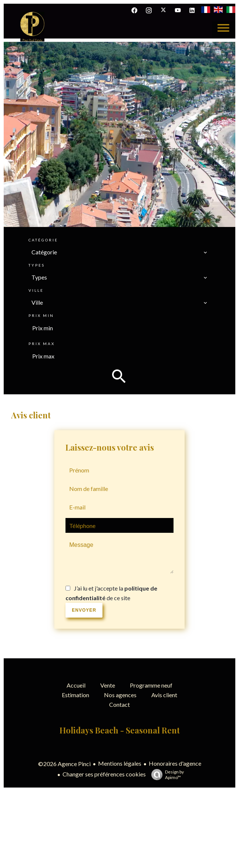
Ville (36, 290)
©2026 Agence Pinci (64, 763)
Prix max (41, 343)
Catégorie (43, 240)
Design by (166, 774)
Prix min (41, 315)
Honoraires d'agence (175, 763)
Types (36, 265)
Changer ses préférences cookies (104, 774)
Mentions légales (119, 763)
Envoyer (84, 610)
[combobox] (119, 252)
